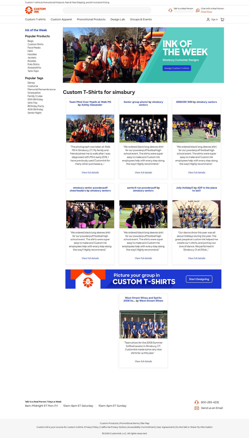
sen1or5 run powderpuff (141, 187)
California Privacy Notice (113, 427)
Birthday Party (36, 106)
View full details (90, 172)
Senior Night (34, 112)
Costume (33, 86)
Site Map (144, 423)
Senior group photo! (136, 102)
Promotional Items (129, 423)
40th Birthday (35, 109)
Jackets (32, 57)
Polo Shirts (33, 64)
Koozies (32, 61)
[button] (212, 12)
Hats (30, 51)
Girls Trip (32, 102)
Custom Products (109, 423)
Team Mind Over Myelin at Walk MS (90, 102)
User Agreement (165, 427)
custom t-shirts (75, 427)
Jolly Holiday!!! (184, 187)
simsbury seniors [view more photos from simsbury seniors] (206, 102)
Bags (30, 41)
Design (180, 68)
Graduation (34, 92)
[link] (35, 10)
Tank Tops (33, 71)
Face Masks (34, 47)
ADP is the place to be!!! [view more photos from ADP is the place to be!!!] (204, 189)
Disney (31, 82)
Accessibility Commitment (141, 427)
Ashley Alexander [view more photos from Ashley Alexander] (91, 104)
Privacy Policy (91, 427)
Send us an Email (212, 408)
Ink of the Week (36, 30)
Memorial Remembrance (42, 89)
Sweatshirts (34, 67)
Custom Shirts (35, 44)
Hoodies (32, 54)
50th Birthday (35, 99)
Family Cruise (35, 96)
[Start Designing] (143, 279)
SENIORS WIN (184, 102)
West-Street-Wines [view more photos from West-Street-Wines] (151, 300)
